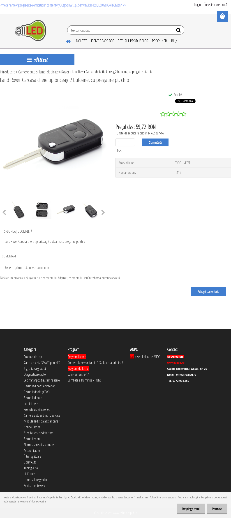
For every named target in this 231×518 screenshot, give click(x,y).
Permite (217, 509)
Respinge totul (190, 509)
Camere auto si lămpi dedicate (38, 72)
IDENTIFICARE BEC (102, 40)
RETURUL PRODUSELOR (133, 40)
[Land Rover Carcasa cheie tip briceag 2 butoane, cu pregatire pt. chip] (53, 92)
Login (197, 4)
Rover (65, 72)
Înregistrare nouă (216, 4)
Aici (132, 356)
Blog (174, 40)
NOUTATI (82, 40)
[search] (179, 31)
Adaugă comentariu (208, 291)
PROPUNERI (160, 40)
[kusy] (125, 142)
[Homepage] (66, 41)
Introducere (8, 72)
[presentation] (103, 212)
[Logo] (31, 30)
